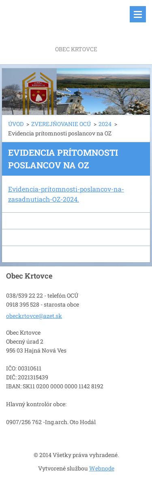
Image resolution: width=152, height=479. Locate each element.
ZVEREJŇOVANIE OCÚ (61, 124)
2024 (104, 124)
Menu (138, 14)
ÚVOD (16, 124)
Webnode (101, 468)
